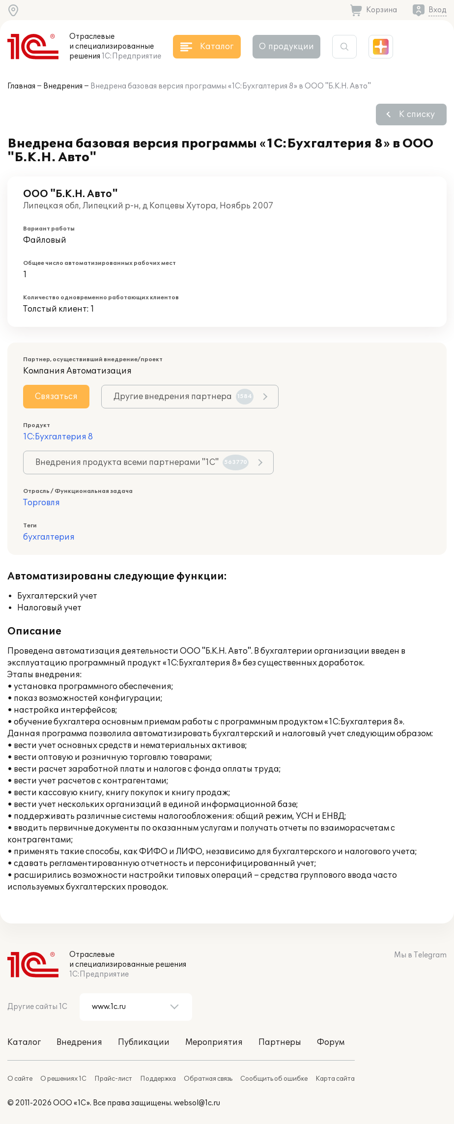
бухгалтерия (49, 537)
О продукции (286, 47)
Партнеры (279, 1042)
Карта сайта (335, 1079)
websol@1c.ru (197, 1103)
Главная (21, 86)
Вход (437, 10)
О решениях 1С (63, 1079)
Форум (330, 1042)
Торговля (41, 503)
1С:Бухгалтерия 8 (58, 437)
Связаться (56, 397)
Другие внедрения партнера (184, 396)
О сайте (19, 1079)
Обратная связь (208, 1079)
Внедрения (63, 86)
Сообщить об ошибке (274, 1079)
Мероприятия (214, 1042)
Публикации (144, 1042)
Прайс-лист (113, 1079)
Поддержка (158, 1079)
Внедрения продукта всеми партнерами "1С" (142, 462)
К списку (417, 114)
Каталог (24, 1042)
